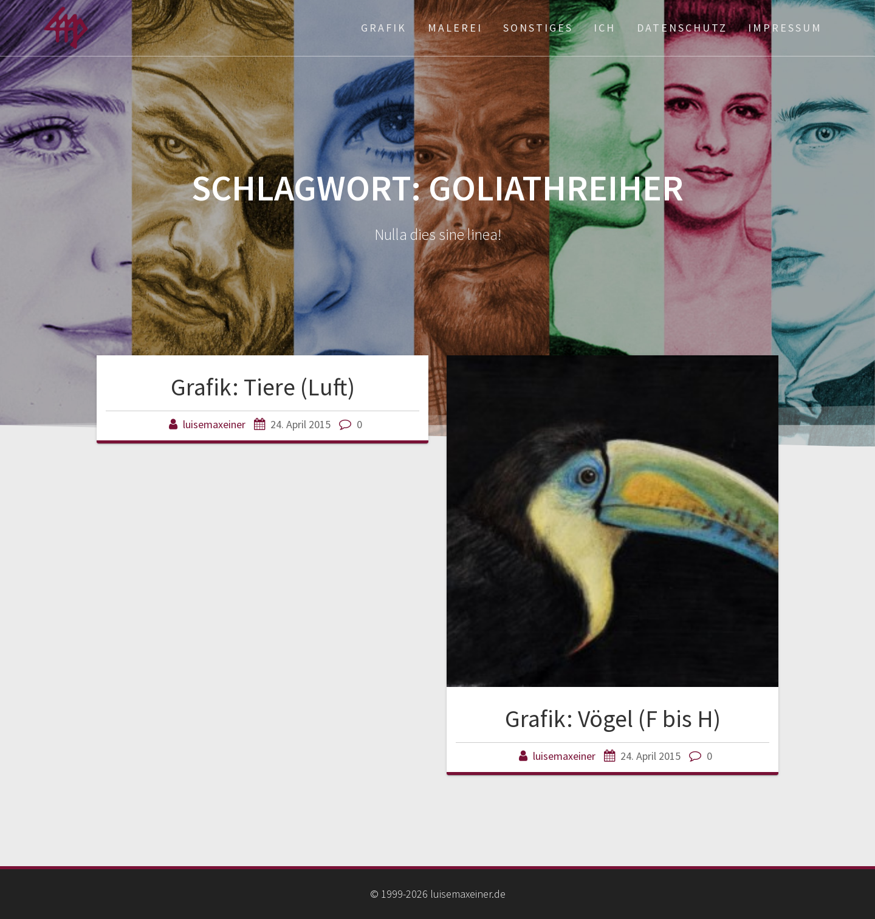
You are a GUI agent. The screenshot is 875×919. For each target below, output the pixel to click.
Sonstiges (538, 28)
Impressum (785, 28)
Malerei (455, 28)
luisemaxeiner (214, 424)
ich (605, 28)
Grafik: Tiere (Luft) (263, 387)
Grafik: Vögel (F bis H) (613, 718)
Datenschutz (682, 28)
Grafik (384, 28)
